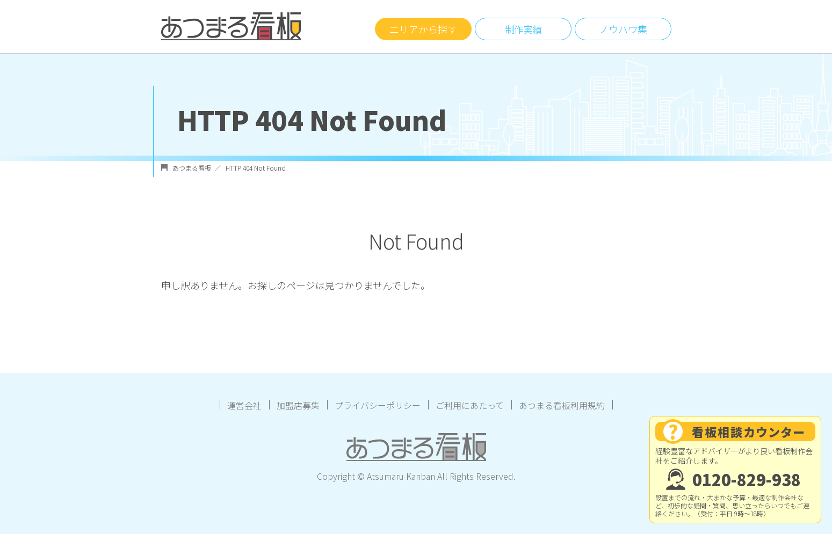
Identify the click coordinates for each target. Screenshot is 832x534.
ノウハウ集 (623, 29)
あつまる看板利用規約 (562, 405)
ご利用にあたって (470, 405)
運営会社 (244, 405)
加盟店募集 (298, 405)
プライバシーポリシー (378, 405)
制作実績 (523, 29)
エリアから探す (423, 29)
